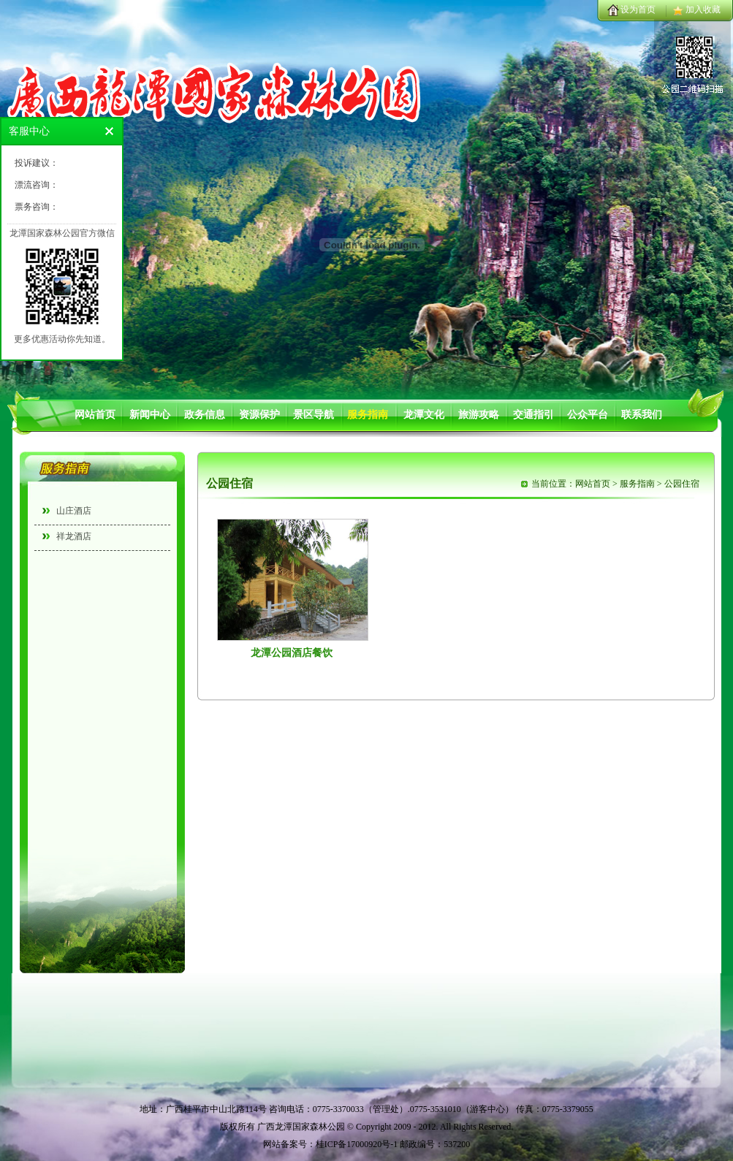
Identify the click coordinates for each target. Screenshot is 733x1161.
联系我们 (641, 414)
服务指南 (367, 414)
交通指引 (533, 414)
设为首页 (638, 9)
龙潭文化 (423, 414)
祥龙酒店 (73, 536)
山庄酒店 (73, 511)
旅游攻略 (478, 414)
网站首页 (95, 414)
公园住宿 (681, 484)
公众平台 (587, 414)
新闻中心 (149, 414)
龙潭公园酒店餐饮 (292, 652)
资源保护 (259, 414)
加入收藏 (703, 9)
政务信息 (204, 414)
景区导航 (313, 414)
